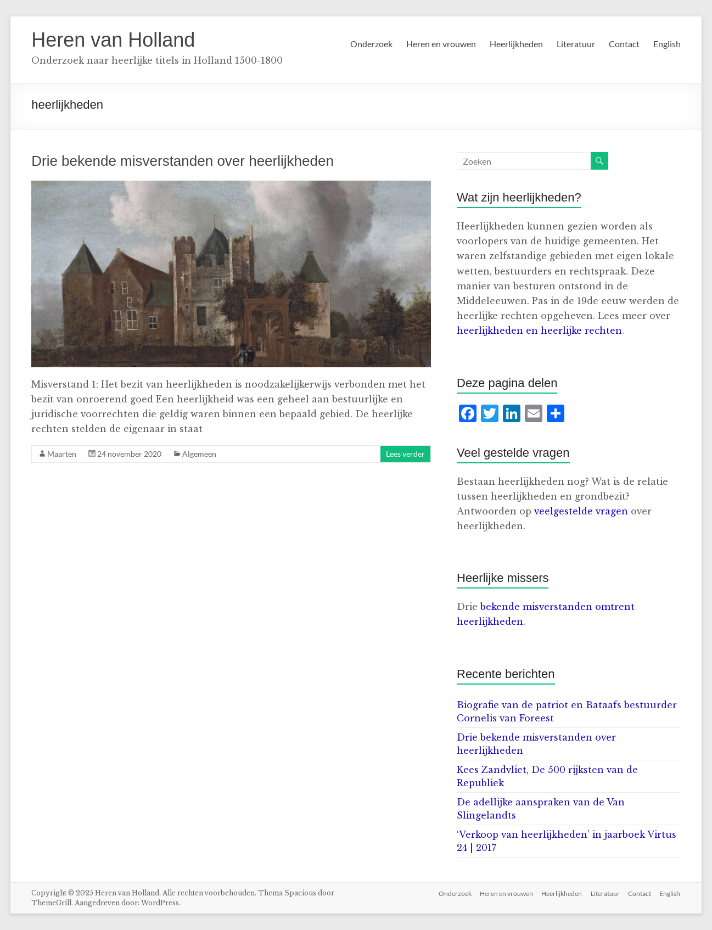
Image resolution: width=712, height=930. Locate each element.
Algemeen (199, 453)
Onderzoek (371, 43)
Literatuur (576, 43)
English (667, 43)
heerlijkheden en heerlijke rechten (539, 330)
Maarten (61, 453)
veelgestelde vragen (581, 511)
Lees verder (405, 453)
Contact (624, 43)
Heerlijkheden (516, 43)
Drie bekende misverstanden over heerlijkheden (182, 161)
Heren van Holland (113, 40)
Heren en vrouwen (441, 43)
